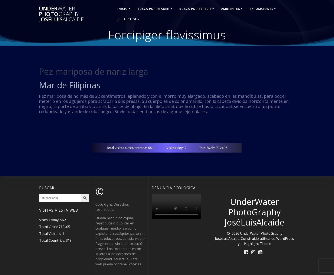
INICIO (122, 9)
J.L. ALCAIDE (127, 19)
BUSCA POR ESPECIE (195, 9)
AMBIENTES (230, 9)
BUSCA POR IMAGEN (153, 9)
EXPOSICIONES (261, 9)
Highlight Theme (257, 243)
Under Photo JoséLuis (61, 14)
